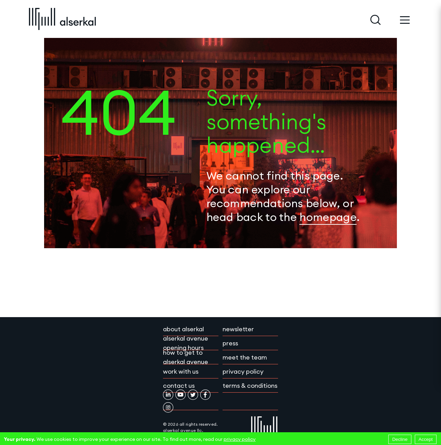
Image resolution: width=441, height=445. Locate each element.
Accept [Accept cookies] (426, 439)
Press (230, 343)
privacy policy (240, 439)
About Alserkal (183, 329)
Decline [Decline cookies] (399, 439)
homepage (328, 217)
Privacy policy (243, 371)
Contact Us (179, 386)
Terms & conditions (250, 386)
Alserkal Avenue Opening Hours (185, 343)
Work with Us (180, 371)
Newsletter (238, 329)
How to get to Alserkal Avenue (185, 357)
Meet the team (245, 357)
